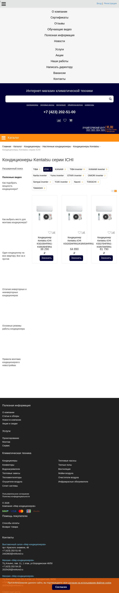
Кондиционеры (32, 146)
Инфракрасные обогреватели (73, 481)
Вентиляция (64, 469)
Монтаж (6, 442)
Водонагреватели (11, 469)
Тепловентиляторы (12, 477)
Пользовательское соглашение (15, 494)
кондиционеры (32, 105)
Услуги (59, 49)
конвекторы (89, 105)
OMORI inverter (97, 175)
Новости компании (11, 420)
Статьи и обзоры (10, 416)
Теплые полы (65, 465)
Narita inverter (40, 175)
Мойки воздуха (65, 473)
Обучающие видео (59, 29)
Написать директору (59, 67)
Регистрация (110, 3)
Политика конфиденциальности (16, 496)
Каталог (17, 146)
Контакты (59, 78)
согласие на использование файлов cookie (89, 583)
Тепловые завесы (11, 473)
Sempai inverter (42, 182)
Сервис (6, 445)
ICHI (48, 169)
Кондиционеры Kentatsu (86, 146)
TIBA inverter (77, 169)
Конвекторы (8, 465)
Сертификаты (59, 17)
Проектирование (10, 438)
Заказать (46, 258)
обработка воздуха (75, 105)
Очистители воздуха (68, 477)
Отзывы (59, 23)
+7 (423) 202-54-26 (11, 566)
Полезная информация (60, 35)
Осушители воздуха (12, 481)
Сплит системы (10, 486)
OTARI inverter (75, 175)
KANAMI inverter (98, 169)
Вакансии (59, 73)
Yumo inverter (57, 175)
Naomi (78, 182)
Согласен (61, 587)
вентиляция (61, 105)
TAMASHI (39, 188)
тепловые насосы (47, 105)
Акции (59, 55)
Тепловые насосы (67, 460)
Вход (99, 3)
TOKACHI (93, 182)
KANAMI (60, 169)
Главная (6, 146)
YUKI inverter (63, 182)
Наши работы (59, 61)
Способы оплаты (10, 523)
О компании (59, 11)
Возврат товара (10, 527)
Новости (59, 41)
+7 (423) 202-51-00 (59, 112)
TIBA (37, 169)
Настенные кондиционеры (56, 146)
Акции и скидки (10, 423)
